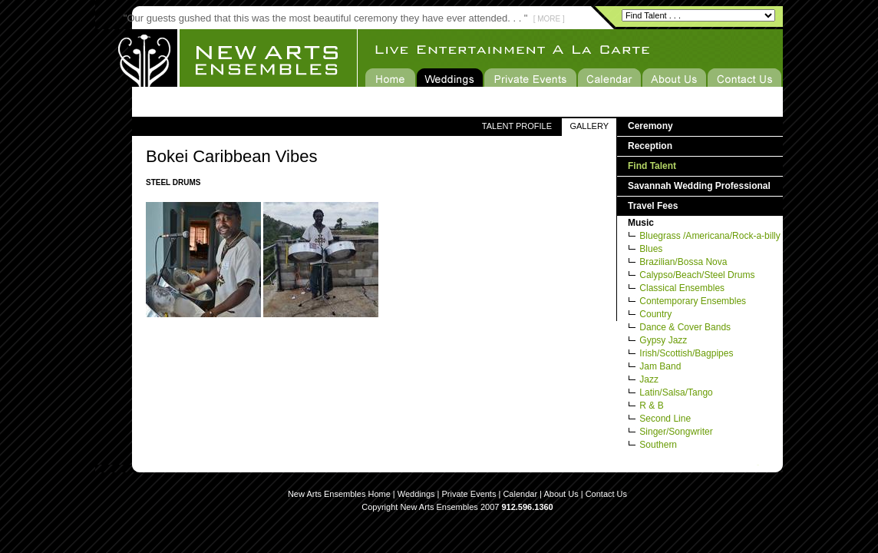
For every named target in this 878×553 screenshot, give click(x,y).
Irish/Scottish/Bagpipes (686, 353)
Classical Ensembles (682, 288)
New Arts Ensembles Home (339, 493)
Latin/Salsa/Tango (675, 392)
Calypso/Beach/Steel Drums (696, 275)
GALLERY (589, 126)
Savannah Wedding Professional (699, 185)
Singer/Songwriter (675, 431)
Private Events (469, 493)
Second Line (665, 418)
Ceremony (650, 126)
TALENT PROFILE (517, 126)
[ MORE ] (549, 19)
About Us (560, 493)
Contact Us (606, 493)
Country (655, 314)
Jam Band (660, 366)
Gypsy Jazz (663, 340)
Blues (650, 248)
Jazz (648, 379)
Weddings (416, 493)
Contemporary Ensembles (692, 301)
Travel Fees (653, 205)
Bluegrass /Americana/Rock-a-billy (709, 235)
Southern (658, 444)
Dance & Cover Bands (685, 327)
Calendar (520, 493)
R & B (651, 405)
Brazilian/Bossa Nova (683, 262)
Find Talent (652, 166)
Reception (650, 146)
